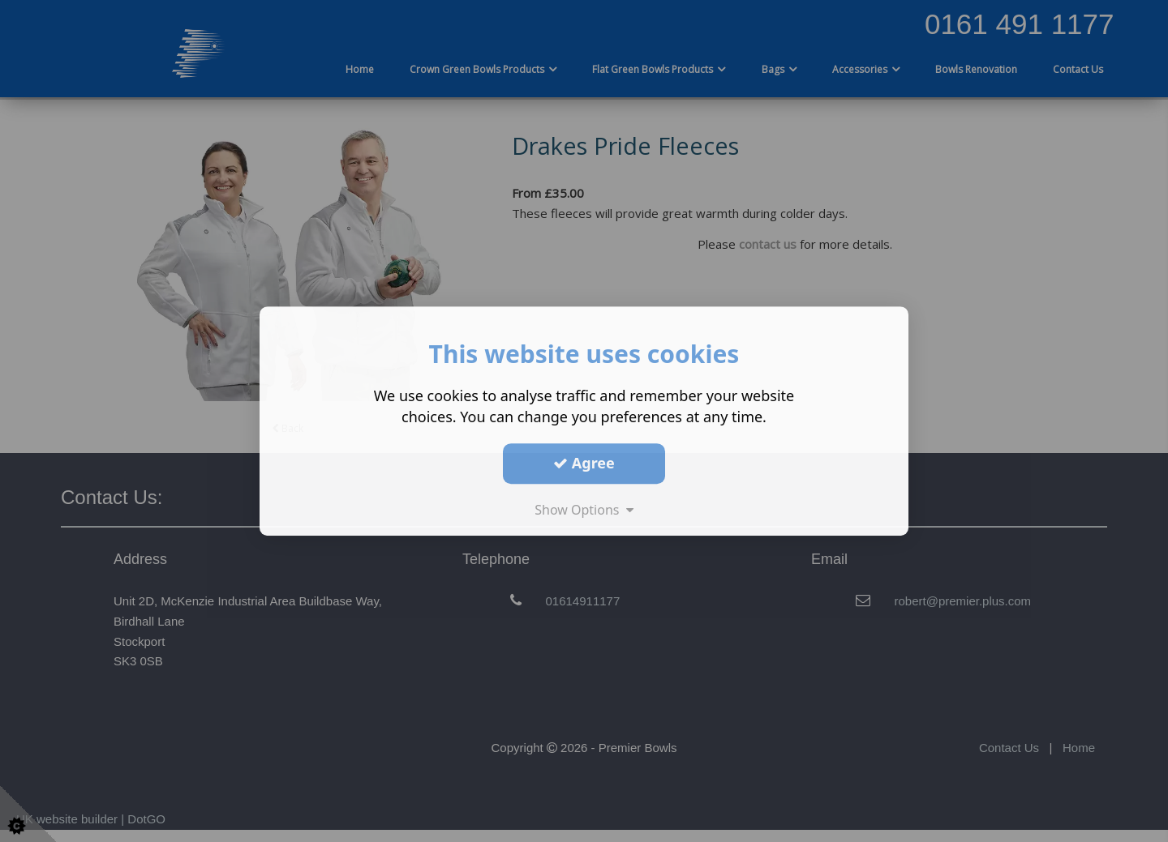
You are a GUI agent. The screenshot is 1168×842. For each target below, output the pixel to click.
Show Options (584, 510)
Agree (584, 462)
